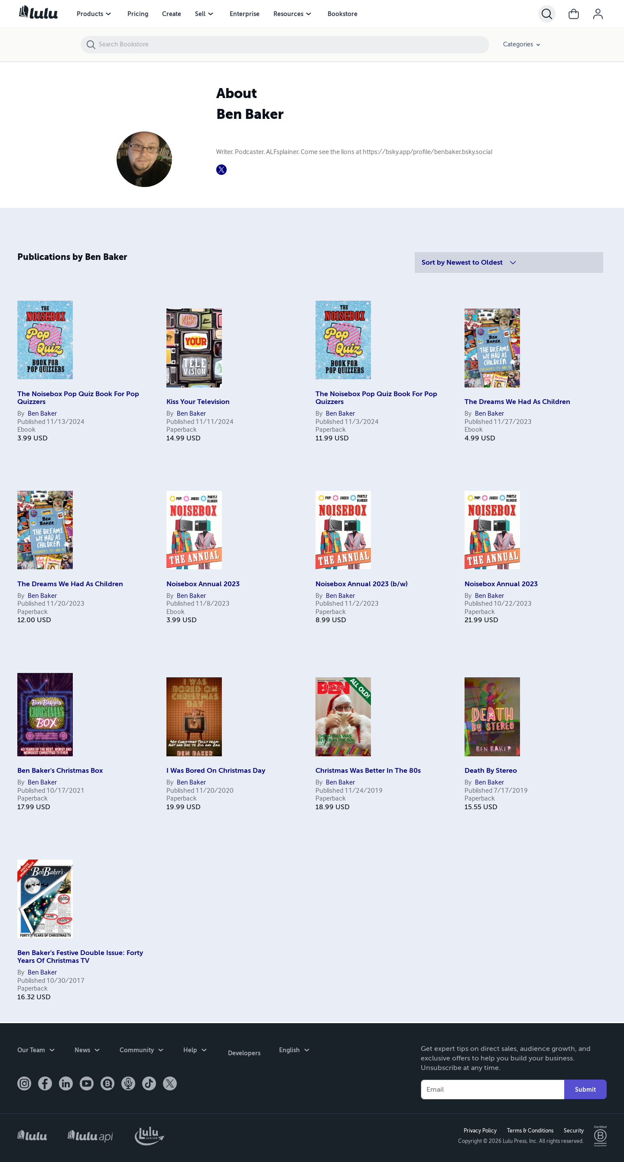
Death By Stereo (491, 771)
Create (171, 13)
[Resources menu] (308, 14)
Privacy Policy (478, 1130)
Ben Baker (42, 414)
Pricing (137, 13)
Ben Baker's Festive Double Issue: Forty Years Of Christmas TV (80, 957)
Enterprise (245, 13)
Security (572, 1130)
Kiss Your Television (198, 402)
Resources (288, 13)
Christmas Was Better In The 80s (368, 771)
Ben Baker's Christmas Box (60, 771)
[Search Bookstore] (293, 44)
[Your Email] (492, 1088)
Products (90, 13)
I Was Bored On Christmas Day (215, 771)
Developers (243, 1050)
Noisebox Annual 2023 (203, 584)
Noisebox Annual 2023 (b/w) (361, 584)
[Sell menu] (210, 14)
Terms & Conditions (529, 1130)
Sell (200, 13)
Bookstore (343, 13)
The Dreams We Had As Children (517, 402)
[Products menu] (108, 14)
